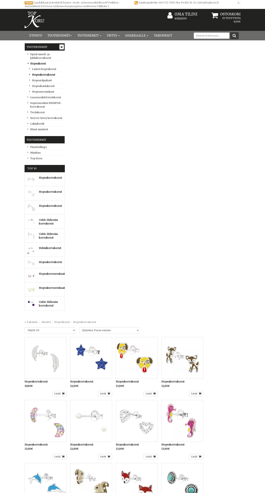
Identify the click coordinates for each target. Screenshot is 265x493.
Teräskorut (37, 112)
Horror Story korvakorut (46, 118)
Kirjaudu (181, 18)
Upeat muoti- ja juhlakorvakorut (40, 56)
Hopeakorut (38, 63)
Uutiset (29, 468)
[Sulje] (238, 3)
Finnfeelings (38, 147)
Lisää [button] (100, 120)
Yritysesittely (33, 452)
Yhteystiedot (33, 457)
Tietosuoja (75, 452)
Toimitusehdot (78, 457)
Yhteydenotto (33, 463)
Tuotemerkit (89, 35)
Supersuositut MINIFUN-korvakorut (46, 104)
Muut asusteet (39, 129)
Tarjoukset (163, 35)
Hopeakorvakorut (43, 74)
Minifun (35, 152)
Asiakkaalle (136, 35)
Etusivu (35, 35)
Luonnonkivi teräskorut (45, 97)
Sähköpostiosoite (92, 414)
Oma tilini (182, 14)
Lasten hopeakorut (44, 69)
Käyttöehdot (77, 463)
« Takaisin (75, 51)
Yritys (113, 35)
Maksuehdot (77, 468)
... (231, 377)
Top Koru (36, 158)
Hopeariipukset (42, 80)
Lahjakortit (37, 123)
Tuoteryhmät (59, 35)
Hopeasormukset (43, 91)
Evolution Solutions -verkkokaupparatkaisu (214, 487)
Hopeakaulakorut (43, 86)
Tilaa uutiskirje (93, 429)
